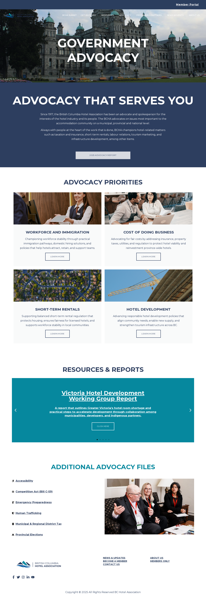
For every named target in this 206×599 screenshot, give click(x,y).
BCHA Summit (69, 15)
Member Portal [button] (187, 4)
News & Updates (114, 558)
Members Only (160, 561)
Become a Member (115, 561)
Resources (108, 15)
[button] (16, 411)
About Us (195, 15)
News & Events (176, 15)
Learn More (57, 257)
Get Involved (88, 15)
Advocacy (125, 15)
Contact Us (111, 564)
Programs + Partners (149, 15)
